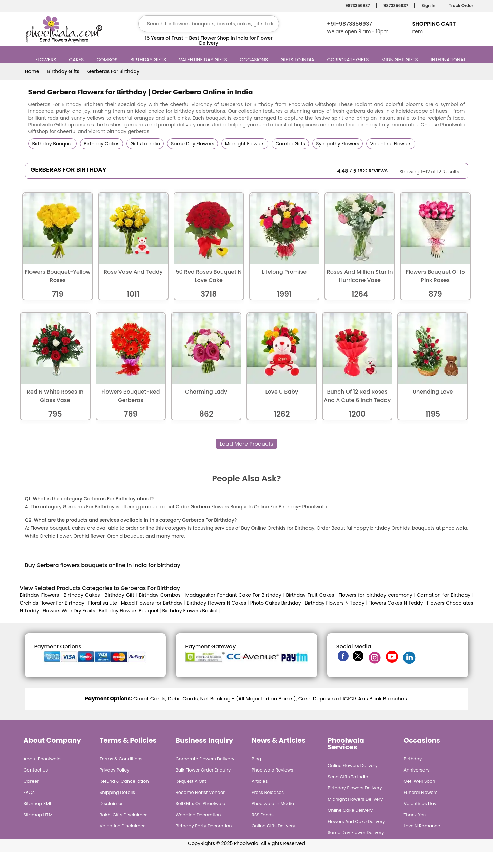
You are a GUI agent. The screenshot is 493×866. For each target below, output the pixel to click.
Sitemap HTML (39, 814)
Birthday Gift (119, 595)
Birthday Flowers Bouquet (128, 610)
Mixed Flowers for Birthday (152, 602)
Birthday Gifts (149, 59)
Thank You (414, 814)
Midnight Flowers (245, 143)
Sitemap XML (38, 803)
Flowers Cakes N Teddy (396, 602)
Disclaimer (111, 803)
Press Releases (268, 792)
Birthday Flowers (39, 595)
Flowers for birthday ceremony (375, 595)
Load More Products (246, 444)
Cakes (77, 59)
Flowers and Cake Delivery (356, 821)
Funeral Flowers (420, 792)
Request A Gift (191, 781)
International (449, 59)
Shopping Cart (434, 24)
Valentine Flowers (390, 143)
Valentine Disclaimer (122, 826)
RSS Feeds (263, 814)
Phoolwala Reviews (272, 770)
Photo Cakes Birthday (275, 602)
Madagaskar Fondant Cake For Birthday (233, 595)
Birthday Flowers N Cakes (216, 602)
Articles (260, 781)
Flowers (46, 59)
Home (32, 71)
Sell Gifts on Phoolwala (200, 803)
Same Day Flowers (192, 143)
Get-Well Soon (419, 781)
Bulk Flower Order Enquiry (203, 770)
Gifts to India (298, 59)
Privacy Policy (115, 770)
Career (31, 781)
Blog (256, 759)
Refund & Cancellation (124, 781)
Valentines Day (419, 803)
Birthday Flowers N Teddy (334, 602)
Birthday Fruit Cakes (311, 595)
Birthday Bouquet (52, 143)
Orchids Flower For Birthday (52, 602)
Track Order (460, 5)
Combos (108, 59)
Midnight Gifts (400, 59)
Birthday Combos (160, 595)
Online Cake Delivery (350, 810)
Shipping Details (117, 792)
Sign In (427, 5)
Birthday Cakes (101, 143)
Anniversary (416, 770)
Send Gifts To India (348, 777)
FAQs (29, 792)
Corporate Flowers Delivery (205, 759)
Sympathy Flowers (337, 143)
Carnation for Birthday (443, 595)
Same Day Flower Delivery (356, 832)
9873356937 (356, 5)
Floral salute (102, 602)
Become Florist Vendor (200, 792)
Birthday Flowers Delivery (355, 788)
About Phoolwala (42, 759)
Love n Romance (421, 826)
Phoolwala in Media (273, 803)
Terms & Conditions (121, 759)
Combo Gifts (290, 143)
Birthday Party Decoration (204, 826)
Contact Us (36, 770)
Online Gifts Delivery (273, 826)
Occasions (255, 59)
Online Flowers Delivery (353, 765)
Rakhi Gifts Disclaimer (123, 814)
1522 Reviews (373, 171)
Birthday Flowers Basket (190, 610)
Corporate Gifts (348, 59)
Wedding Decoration (198, 814)
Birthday (412, 759)
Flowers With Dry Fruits (69, 610)
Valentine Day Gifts (204, 59)
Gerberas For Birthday (113, 71)
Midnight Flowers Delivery (355, 799)
